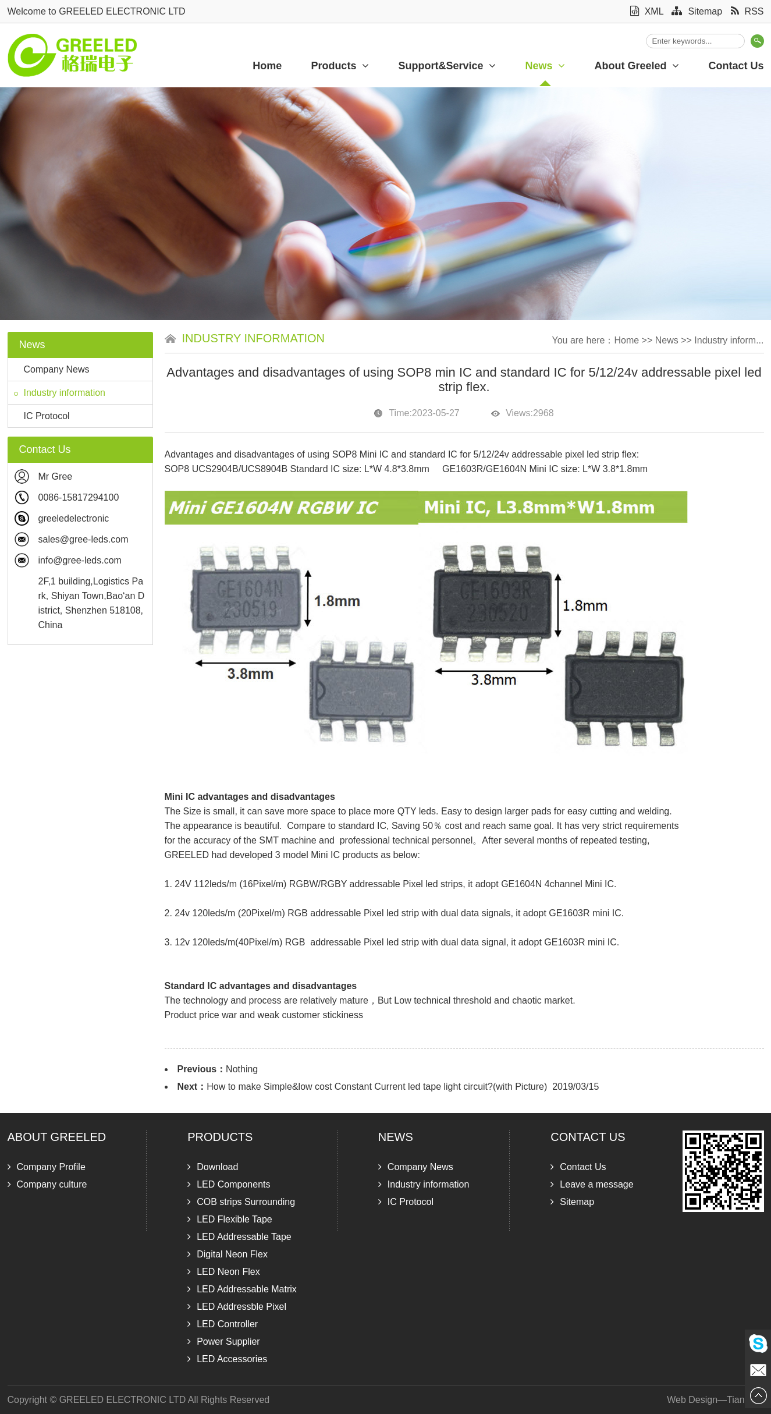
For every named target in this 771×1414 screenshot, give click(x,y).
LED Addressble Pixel (236, 1307)
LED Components (228, 1184)
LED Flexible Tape (229, 1219)
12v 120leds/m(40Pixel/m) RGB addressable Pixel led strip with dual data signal (340, 942)
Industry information (60, 393)
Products (340, 66)
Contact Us (587, 1137)
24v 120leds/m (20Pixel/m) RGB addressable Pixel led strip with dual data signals (342, 913)
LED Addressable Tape (239, 1237)
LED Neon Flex (223, 1272)
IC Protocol (42, 416)
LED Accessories (227, 1359)
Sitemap (696, 11)
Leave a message (591, 1184)
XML (646, 11)
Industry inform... (728, 340)
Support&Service (447, 66)
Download (212, 1167)
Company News (52, 369)
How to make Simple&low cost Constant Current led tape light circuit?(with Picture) (377, 1086)
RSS (747, 11)
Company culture (47, 1184)
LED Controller (222, 1324)
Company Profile (47, 1167)
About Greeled (636, 66)
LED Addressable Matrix (242, 1289)
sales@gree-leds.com (83, 539)
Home (267, 66)
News (545, 66)
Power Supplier (223, 1341)
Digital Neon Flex (227, 1254)
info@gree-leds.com (80, 560)
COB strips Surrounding (241, 1202)
